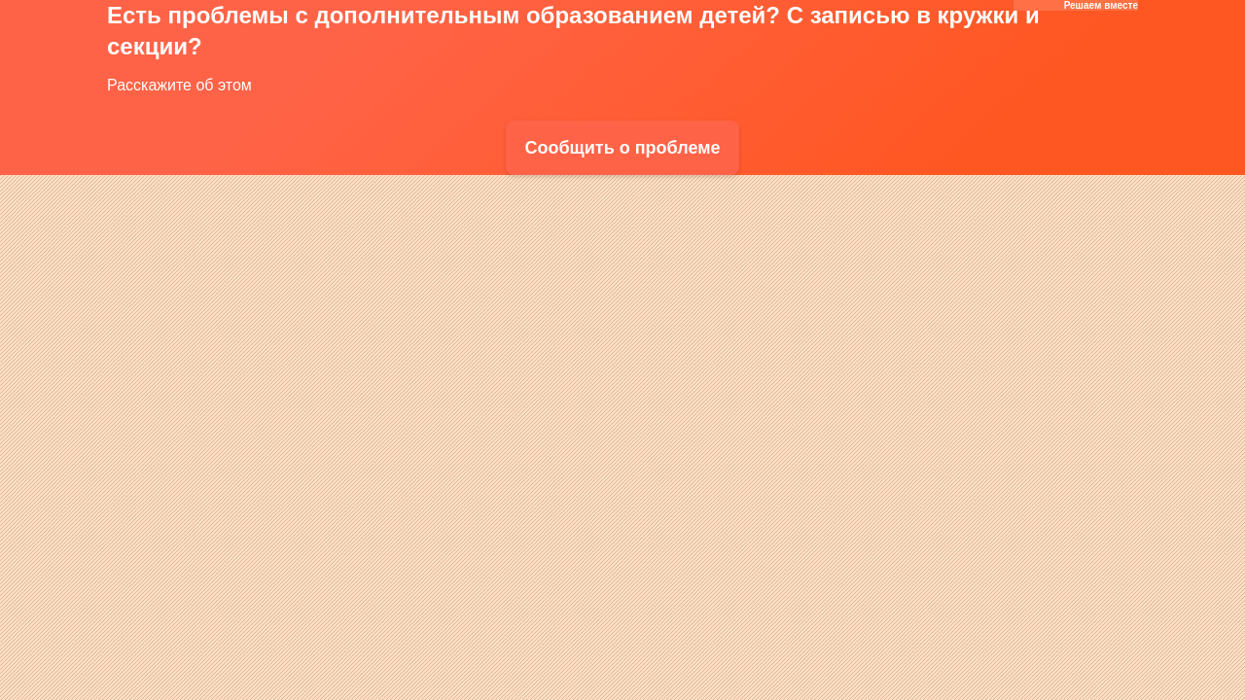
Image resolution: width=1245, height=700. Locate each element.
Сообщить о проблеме (622, 148)
